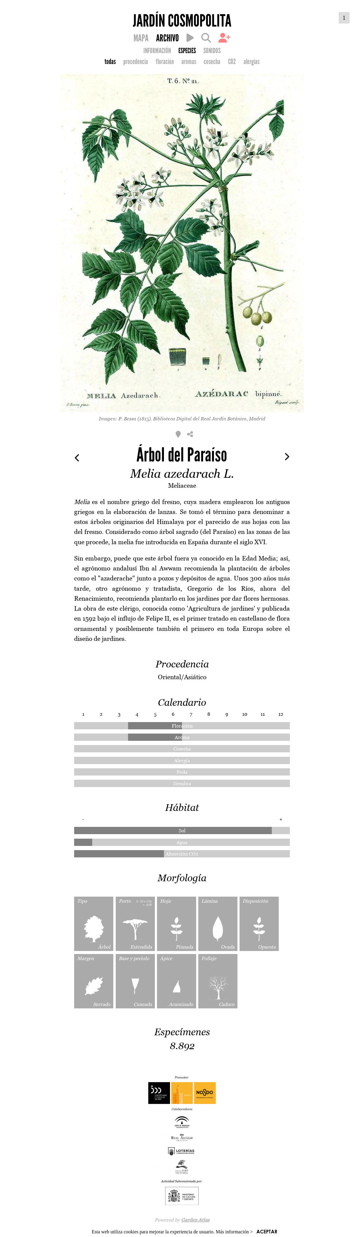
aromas (188, 61)
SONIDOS (212, 51)
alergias (251, 61)
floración (165, 61)
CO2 (232, 61)
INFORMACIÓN (157, 51)
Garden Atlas (195, 1220)
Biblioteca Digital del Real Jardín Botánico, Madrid (209, 418)
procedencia (135, 61)
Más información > (234, 1231)
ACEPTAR (266, 1231)
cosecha (212, 61)
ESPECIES (187, 51)
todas (110, 61)
